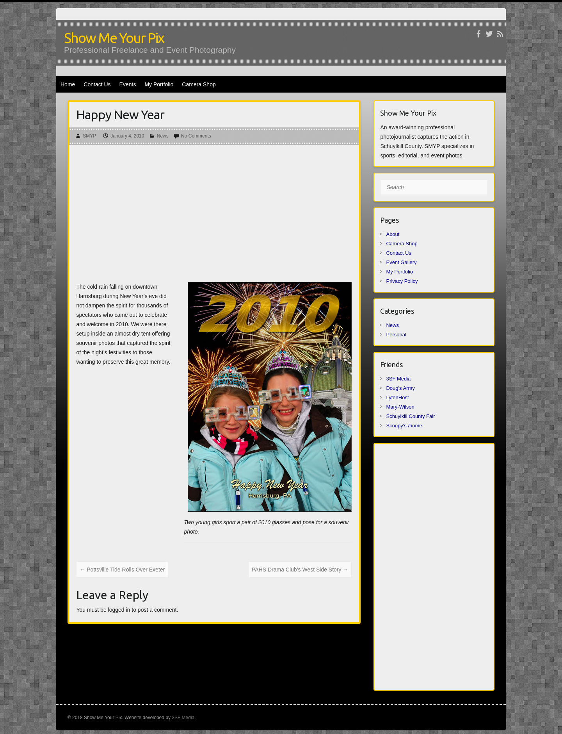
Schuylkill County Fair (410, 416)
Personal (396, 335)
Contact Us (97, 84)
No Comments (196, 136)
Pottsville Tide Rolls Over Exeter (122, 569)
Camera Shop (198, 84)
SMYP (89, 136)
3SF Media (398, 379)
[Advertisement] (214, 215)
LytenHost (397, 397)
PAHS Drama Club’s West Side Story (300, 569)
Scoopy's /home (404, 426)
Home (67, 84)
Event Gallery (401, 262)
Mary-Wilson (400, 407)
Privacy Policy (402, 281)
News (163, 136)
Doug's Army (400, 388)
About (392, 234)
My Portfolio (158, 84)
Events (127, 84)
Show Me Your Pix (114, 38)
